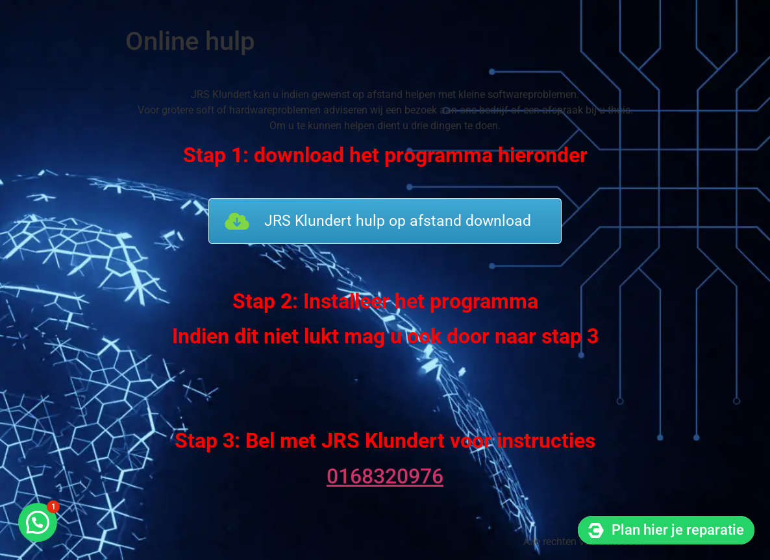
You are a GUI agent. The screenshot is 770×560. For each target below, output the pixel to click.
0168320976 (385, 476)
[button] (37, 522)
